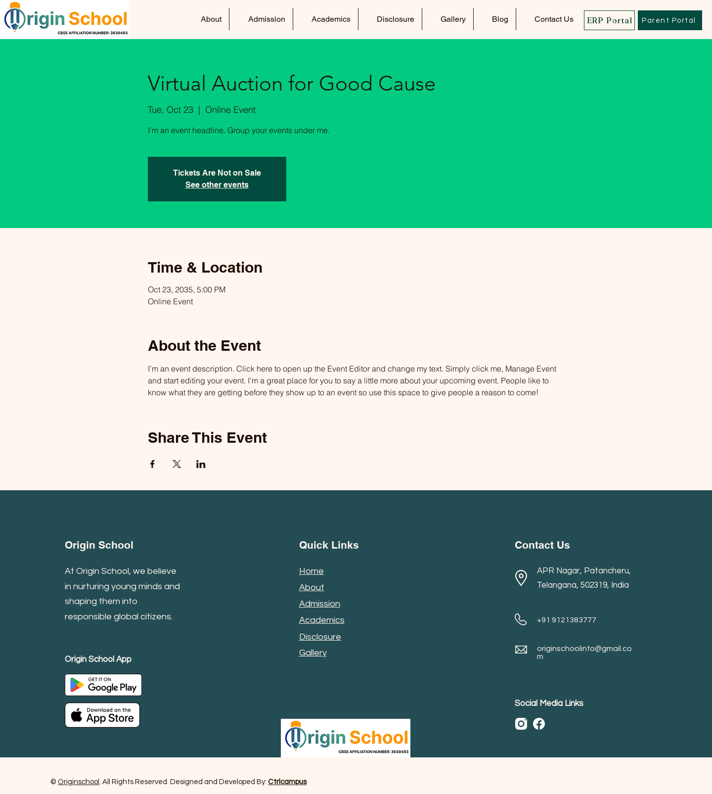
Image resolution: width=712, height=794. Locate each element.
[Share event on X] (176, 464)
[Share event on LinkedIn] (201, 464)
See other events (217, 184)
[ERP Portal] (609, 20)
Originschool (78, 782)
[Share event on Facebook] (152, 464)
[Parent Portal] (670, 20)
